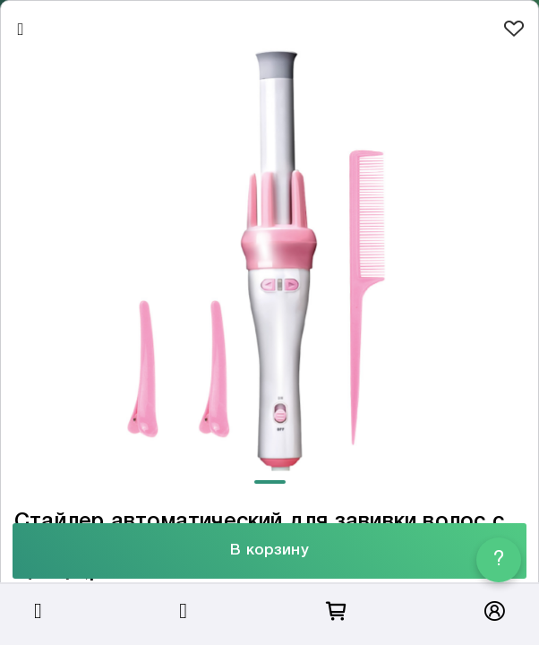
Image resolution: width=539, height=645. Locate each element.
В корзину (269, 550)
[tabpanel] (269, 258)
